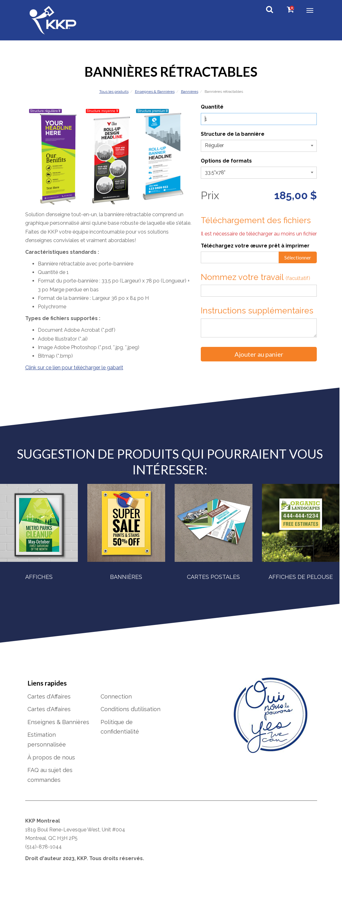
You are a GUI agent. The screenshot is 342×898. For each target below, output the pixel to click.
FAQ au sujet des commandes (49, 781)
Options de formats (226, 161)
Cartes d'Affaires (49, 702)
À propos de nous (51, 763)
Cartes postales (213, 577)
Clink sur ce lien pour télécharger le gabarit (74, 368)
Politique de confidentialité (120, 733)
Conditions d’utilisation (130, 715)
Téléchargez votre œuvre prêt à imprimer (255, 246)
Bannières (189, 91)
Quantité (212, 107)
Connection (116, 702)
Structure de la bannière (232, 134)
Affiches (39, 577)
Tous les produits (114, 91)
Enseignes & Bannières (155, 91)
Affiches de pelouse (301, 577)
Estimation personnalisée (46, 746)
